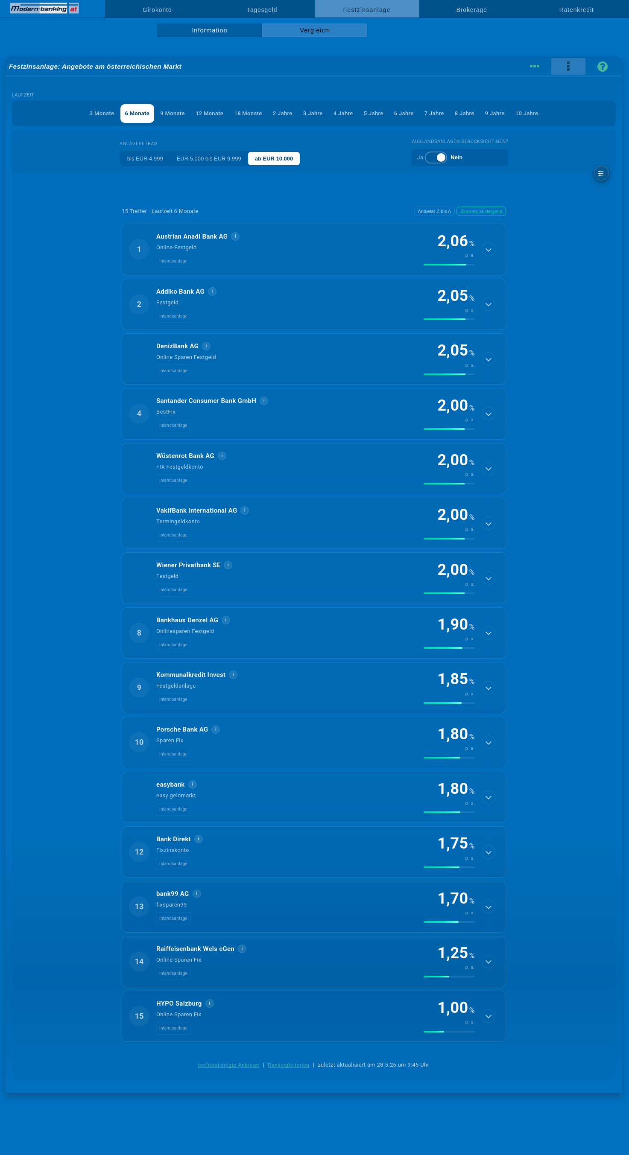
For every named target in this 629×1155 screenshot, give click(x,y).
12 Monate (209, 113)
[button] (314, 249)
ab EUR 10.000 (274, 158)
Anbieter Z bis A (434, 211)
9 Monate (172, 113)
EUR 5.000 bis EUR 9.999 (209, 158)
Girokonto (157, 9)
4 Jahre (343, 113)
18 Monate (248, 113)
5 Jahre (373, 113)
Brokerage (471, 9)
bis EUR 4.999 (145, 158)
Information (209, 30)
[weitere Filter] (601, 173)
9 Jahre (495, 113)
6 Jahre (404, 113)
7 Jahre (434, 113)
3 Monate (102, 113)
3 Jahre (313, 113)
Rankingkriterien (289, 1065)
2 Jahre (283, 113)
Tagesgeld (262, 9)
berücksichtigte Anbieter (229, 1065)
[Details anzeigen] (488, 249)
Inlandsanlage (173, 261)
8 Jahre (464, 113)
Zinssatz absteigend (481, 211)
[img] (449, 264)
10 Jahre (526, 113)
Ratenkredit (576, 9)
